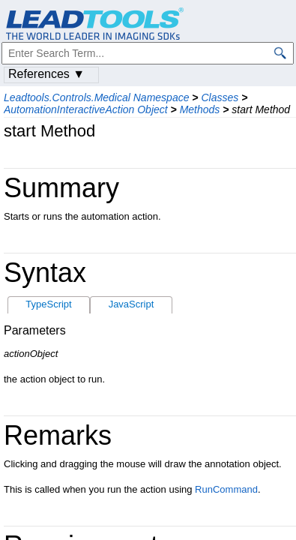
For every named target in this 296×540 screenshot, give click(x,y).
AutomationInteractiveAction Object (86, 110)
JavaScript (131, 304)
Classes (219, 98)
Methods (200, 110)
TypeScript (48, 304)
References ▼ (46, 74)
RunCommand (226, 489)
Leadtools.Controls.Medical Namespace (96, 98)
